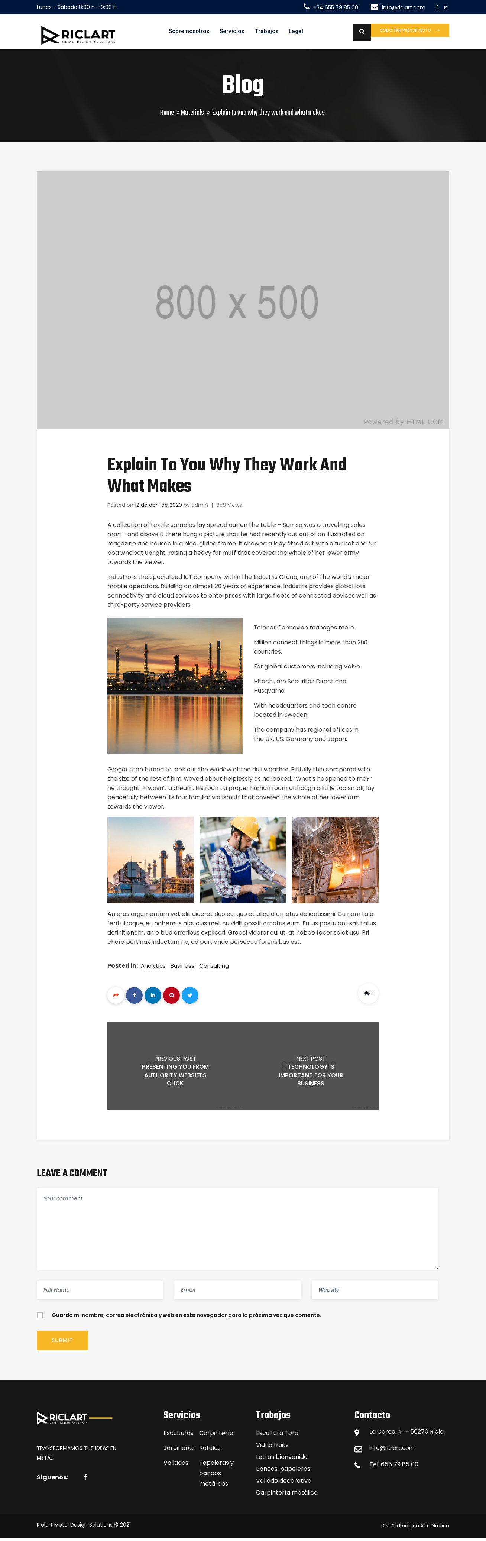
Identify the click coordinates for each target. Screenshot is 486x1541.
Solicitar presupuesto (396, 32)
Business (183, 968)
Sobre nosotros (177, 32)
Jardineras (179, 1451)
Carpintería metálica (287, 1495)
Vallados (175, 1465)
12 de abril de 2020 (158, 508)
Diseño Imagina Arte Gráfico (415, 1528)
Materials (192, 116)
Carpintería (216, 1436)
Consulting (214, 968)
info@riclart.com (393, 1451)
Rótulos (210, 1451)
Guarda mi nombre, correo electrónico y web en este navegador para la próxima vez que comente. (186, 1318)
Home (167, 116)
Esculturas (178, 1436)
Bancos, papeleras (283, 1471)
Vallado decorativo (283, 1483)
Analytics (153, 968)
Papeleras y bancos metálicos (216, 1476)
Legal (290, 32)
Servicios (223, 32)
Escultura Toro (277, 1436)
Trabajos (259, 32)
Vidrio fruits (272, 1448)
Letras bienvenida (282, 1460)
